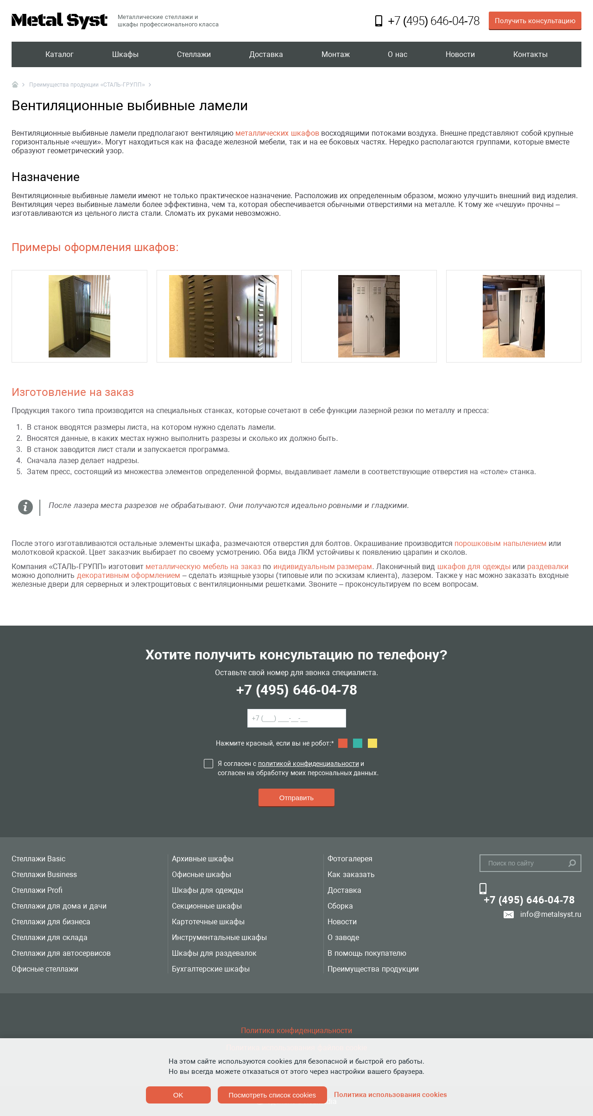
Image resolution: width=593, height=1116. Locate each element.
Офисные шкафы (201, 874)
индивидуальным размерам (322, 566)
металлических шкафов (277, 133)
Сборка (340, 906)
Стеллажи (194, 54)
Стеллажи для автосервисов (61, 953)
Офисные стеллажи (45, 969)
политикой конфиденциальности (308, 763)
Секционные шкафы (207, 906)
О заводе (343, 937)
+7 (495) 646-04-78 (296, 690)
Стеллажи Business (44, 874)
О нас (397, 54)
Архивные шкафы (202, 858)
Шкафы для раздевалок (214, 953)
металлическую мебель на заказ (202, 566)
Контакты (530, 54)
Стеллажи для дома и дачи (59, 906)
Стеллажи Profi (37, 890)
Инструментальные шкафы (219, 937)
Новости (460, 54)
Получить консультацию (535, 21)
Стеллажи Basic (38, 858)
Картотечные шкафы (208, 921)
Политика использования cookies (390, 1095)
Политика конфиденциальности (296, 1030)
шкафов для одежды (474, 566)
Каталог (59, 54)
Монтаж (336, 54)
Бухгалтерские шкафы (211, 969)
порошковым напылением (500, 543)
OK (178, 1095)
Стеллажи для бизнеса (51, 921)
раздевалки (547, 566)
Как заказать (351, 874)
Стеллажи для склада (50, 937)
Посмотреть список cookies (272, 1095)
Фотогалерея (350, 858)
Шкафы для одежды (207, 890)
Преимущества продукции (373, 969)
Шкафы (125, 54)
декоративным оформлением (128, 575)
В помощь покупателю (367, 953)
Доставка (266, 54)
